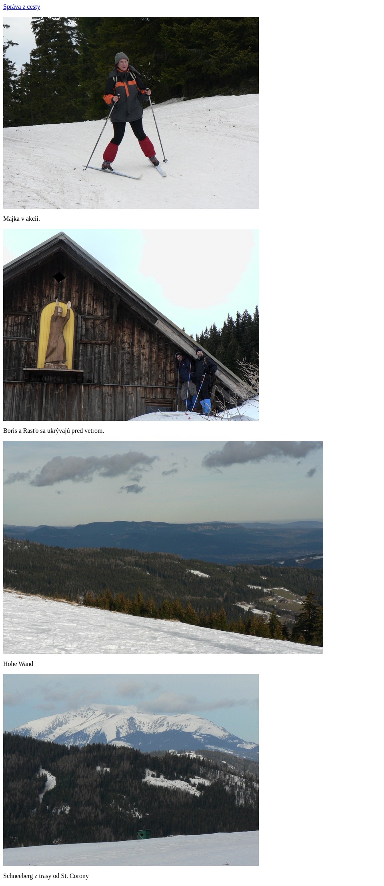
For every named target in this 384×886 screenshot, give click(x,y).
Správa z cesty (21, 6)
